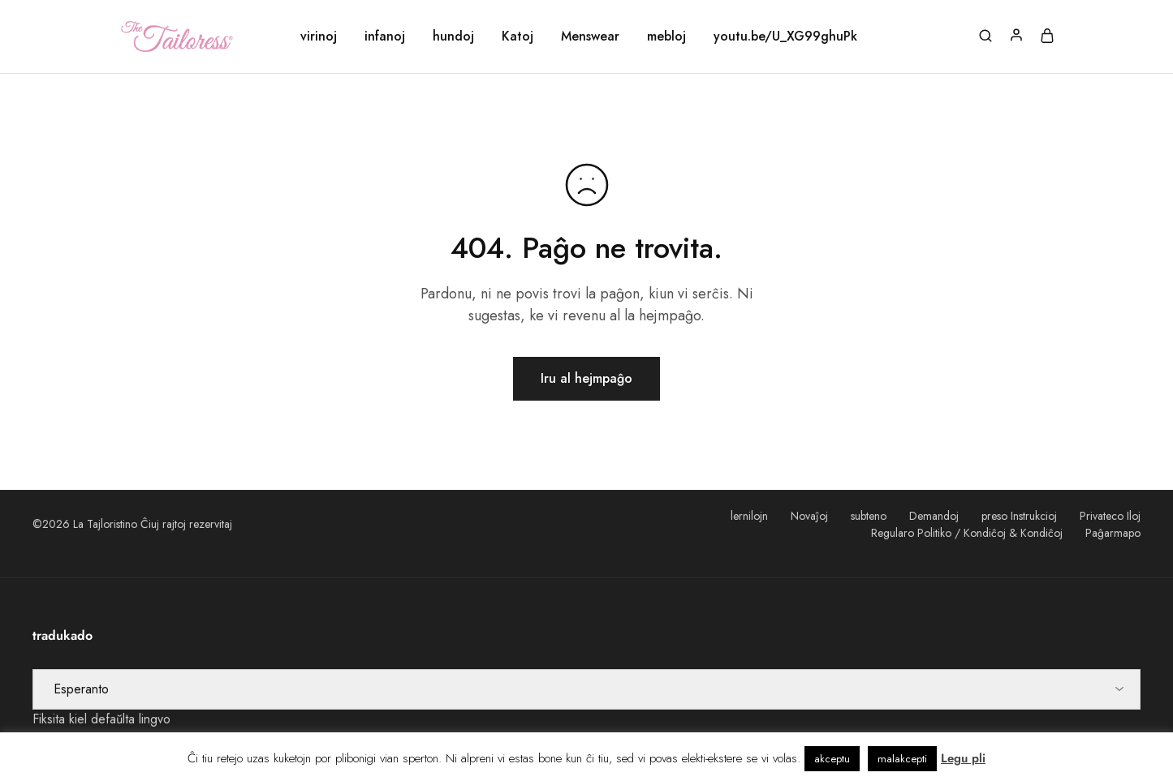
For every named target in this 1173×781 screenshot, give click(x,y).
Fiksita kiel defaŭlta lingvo (101, 719)
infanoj (384, 36)
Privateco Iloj (1110, 516)
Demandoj (934, 516)
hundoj (453, 36)
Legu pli (963, 758)
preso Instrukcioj (1019, 516)
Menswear (590, 36)
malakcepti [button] (902, 758)
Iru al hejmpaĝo (586, 378)
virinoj (318, 36)
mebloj (666, 36)
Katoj (517, 36)
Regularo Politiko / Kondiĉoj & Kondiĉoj (967, 533)
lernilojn (749, 516)
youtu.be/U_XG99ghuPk (785, 36)
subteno (868, 516)
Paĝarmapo (1113, 533)
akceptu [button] (832, 758)
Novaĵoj (809, 516)
